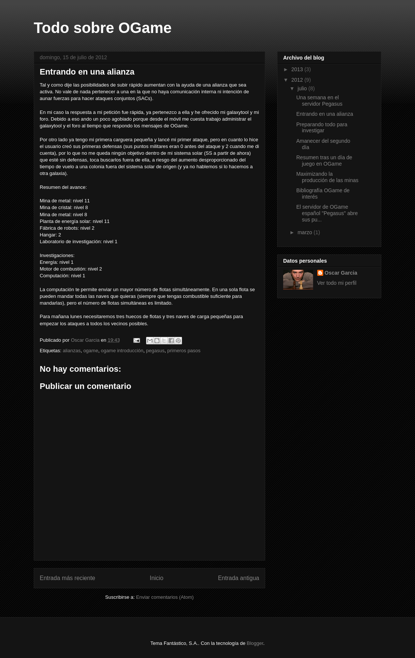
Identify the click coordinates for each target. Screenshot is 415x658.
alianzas (72, 350)
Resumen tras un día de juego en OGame (324, 160)
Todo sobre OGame (103, 27)
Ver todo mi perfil (337, 283)
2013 (298, 69)
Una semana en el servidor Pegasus (319, 100)
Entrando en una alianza (324, 114)
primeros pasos (183, 350)
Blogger (255, 643)
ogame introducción (122, 350)
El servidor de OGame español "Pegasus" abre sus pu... (327, 213)
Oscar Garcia (341, 273)
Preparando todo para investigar (321, 127)
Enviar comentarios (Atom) (165, 597)
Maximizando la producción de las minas (327, 177)
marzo (305, 232)
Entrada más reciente (67, 578)
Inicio (156, 578)
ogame (90, 350)
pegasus (155, 350)
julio (302, 88)
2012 (298, 80)
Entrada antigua (238, 578)
